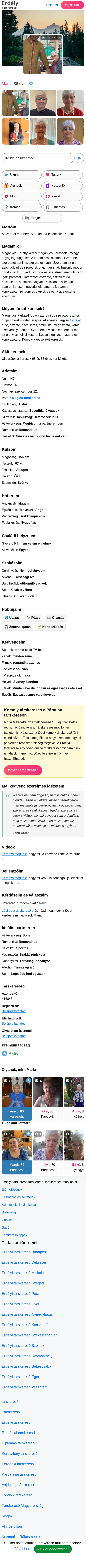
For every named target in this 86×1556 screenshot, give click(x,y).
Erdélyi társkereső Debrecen (24, 1262)
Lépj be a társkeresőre (18, 910)
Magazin (8, 1516)
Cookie (7, 1220)
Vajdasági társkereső (18, 1485)
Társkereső (11, 1412)
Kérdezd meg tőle (14, 854)
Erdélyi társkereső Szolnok (23, 1346)
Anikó (14, 1111)
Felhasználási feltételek (18, 1197)
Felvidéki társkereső (18, 1464)
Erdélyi (11, 5)
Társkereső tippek (14, 1235)
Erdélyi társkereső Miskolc (23, 1273)
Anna (76, 1111)
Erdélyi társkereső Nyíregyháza (27, 1314)
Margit (14, 1165)
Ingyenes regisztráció (23, 770)
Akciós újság (12, 1526)
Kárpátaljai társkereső (19, 1474)
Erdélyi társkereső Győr (20, 1304)
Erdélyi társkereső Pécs (21, 1294)
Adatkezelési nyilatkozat (19, 1204)
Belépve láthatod (14, 1011)
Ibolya (45, 1165)
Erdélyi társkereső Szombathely (27, 1356)
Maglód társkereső (26, 398)
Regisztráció (72, 5)
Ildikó (76, 1165)
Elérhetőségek (12, 1189)
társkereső (10, 1402)
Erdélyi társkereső (16, 1422)
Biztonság (9, 1212)
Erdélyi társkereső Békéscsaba (26, 1366)
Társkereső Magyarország (23, 1506)
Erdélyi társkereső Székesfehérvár (29, 1335)
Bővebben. (22, 1549)
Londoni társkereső (17, 1495)
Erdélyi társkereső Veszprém (25, 1387)
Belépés (52, 5)
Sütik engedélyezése (52, 1549)
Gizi (45, 1111)
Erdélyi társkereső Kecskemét (25, 1325)
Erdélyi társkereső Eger (20, 1377)
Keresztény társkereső (20, 1454)
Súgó (5, 1227)
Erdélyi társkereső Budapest (24, 1252)
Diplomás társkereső (18, 1443)
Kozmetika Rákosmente (21, 1537)
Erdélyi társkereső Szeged (23, 1283)
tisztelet (75, 320)
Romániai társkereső (18, 1433)
